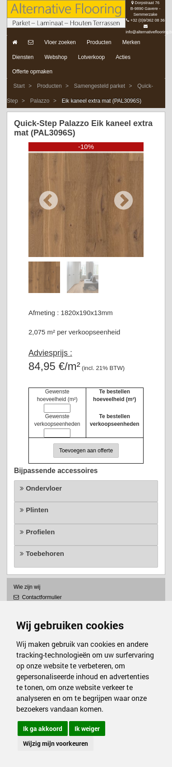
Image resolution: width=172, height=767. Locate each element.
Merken (131, 42)
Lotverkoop (91, 57)
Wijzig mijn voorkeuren (55, 743)
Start (18, 86)
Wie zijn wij (27, 587)
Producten (99, 42)
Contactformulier (38, 597)
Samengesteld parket (99, 86)
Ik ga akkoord (42, 728)
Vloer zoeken (60, 42)
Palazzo (40, 101)
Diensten (22, 57)
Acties (123, 57)
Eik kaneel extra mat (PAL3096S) (102, 101)
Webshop (55, 57)
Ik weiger (87, 728)
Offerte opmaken (32, 71)
